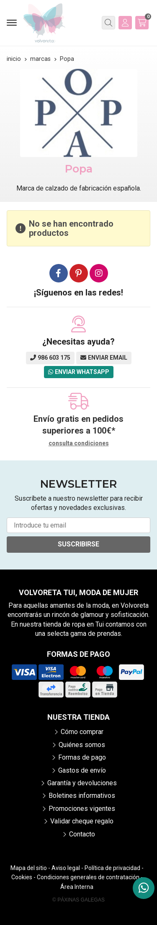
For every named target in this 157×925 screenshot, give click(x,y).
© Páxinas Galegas (78, 900)
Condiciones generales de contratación (88, 877)
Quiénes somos (82, 745)
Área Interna (76, 886)
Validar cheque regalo (81, 821)
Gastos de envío (82, 770)
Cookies (21, 877)
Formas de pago (82, 757)
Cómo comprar (82, 732)
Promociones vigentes (82, 809)
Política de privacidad (112, 868)
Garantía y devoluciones (82, 783)
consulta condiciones (79, 443)
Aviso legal (65, 868)
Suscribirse (78, 544)
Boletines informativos (82, 796)
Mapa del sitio (28, 868)
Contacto (82, 834)
